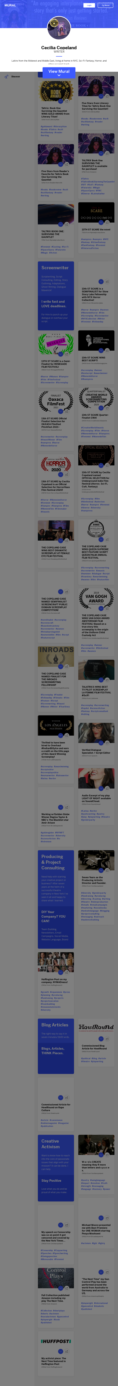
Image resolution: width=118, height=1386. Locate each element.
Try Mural (105, 5)
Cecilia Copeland (59, 47)
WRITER (59, 52)
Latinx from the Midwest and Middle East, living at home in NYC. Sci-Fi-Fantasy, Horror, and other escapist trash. (59, 61)
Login (89, 5)
